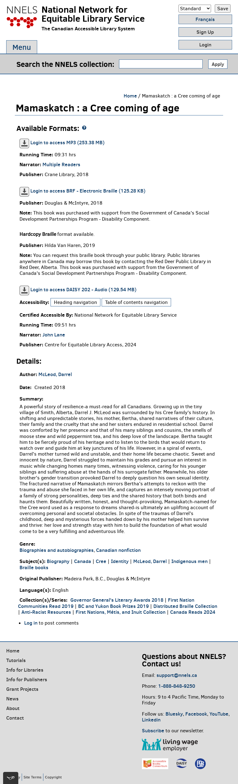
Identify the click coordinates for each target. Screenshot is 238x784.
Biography (58, 561)
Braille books (34, 567)
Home (130, 95)
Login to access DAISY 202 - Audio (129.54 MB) (83, 289)
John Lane (53, 334)
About (13, 708)
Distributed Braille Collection (185, 606)
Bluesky (174, 713)
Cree (101, 561)
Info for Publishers (26, 679)
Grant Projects (22, 689)
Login (205, 44)
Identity (120, 561)
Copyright (53, 777)
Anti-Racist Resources (46, 612)
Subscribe (153, 730)
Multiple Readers (61, 164)
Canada (82, 561)
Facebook (196, 713)
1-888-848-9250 (176, 685)
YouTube (218, 713)
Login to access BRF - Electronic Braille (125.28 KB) (87, 190)
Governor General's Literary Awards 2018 (116, 599)
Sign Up (205, 31)
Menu (21, 47)
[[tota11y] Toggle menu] (10, 778)
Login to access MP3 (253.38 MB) (67, 142)
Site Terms (33, 777)
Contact (15, 717)
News (12, 698)
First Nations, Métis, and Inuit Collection (120, 612)
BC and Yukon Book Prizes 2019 (113, 606)
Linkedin (151, 719)
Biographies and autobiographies (57, 550)
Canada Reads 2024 (192, 612)
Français (205, 19)
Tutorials (16, 660)
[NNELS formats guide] (84, 127)
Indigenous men (189, 561)
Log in (30, 622)
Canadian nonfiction (118, 550)
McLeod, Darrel (55, 374)
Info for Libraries (24, 669)
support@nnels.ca (176, 675)
